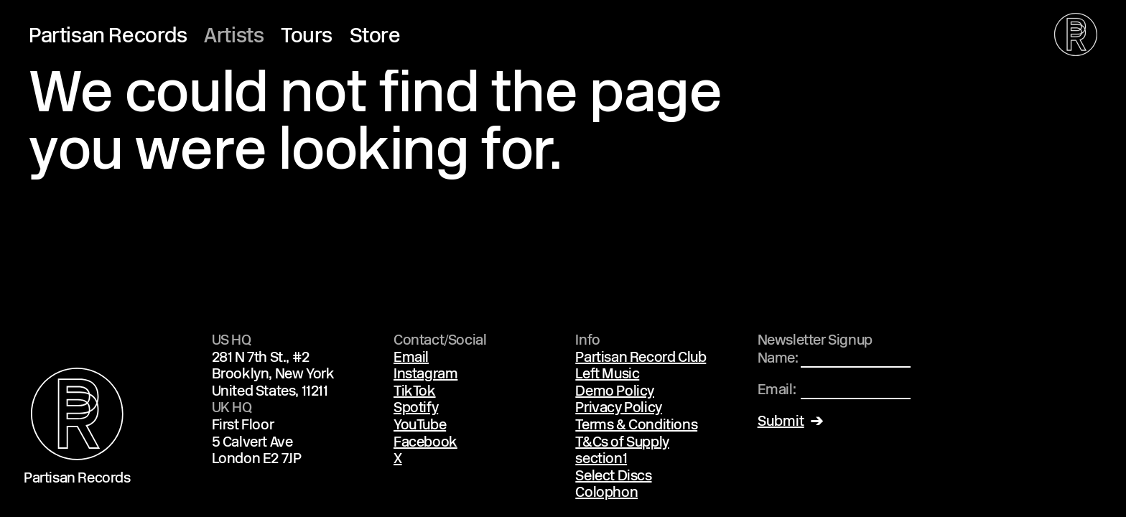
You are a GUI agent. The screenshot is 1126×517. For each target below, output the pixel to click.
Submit (781, 422)
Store (375, 37)
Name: (778, 359)
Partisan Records (108, 37)
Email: (777, 390)
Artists (234, 37)
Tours (306, 37)
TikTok (415, 392)
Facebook (425, 443)
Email (411, 358)
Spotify (416, 408)
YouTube (420, 426)
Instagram (425, 375)
